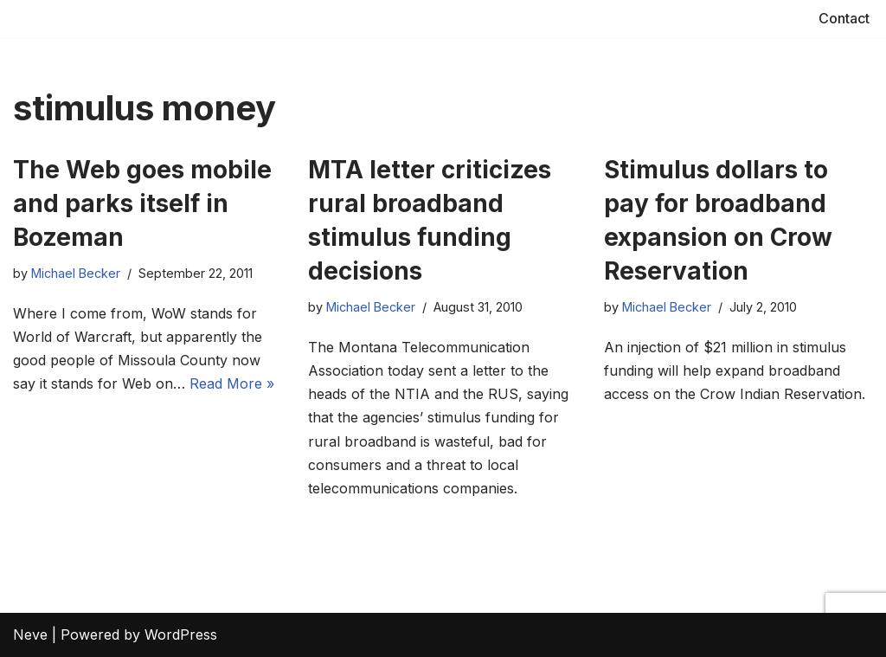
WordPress (180, 634)
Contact (844, 18)
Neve (30, 634)
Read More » (231, 383)
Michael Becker (75, 273)
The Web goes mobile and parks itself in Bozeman (142, 203)
